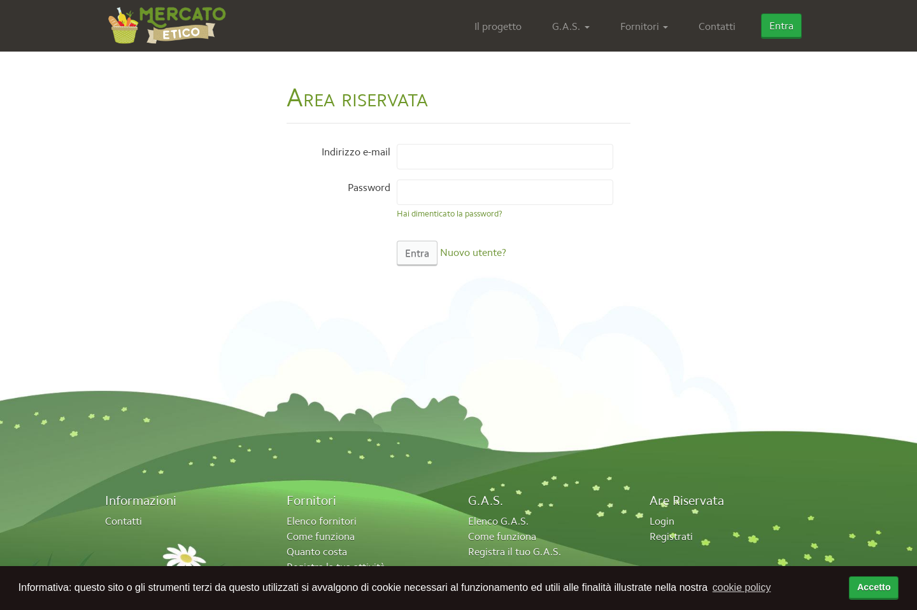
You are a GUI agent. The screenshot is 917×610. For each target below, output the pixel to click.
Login (662, 520)
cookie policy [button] (742, 587)
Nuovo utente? (473, 252)
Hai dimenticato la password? (449, 213)
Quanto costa (317, 551)
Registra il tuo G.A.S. (514, 551)
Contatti (717, 26)
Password (369, 187)
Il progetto (498, 26)
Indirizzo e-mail (356, 151)
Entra (781, 25)
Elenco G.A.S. (498, 520)
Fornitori (639, 26)
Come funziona (321, 536)
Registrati (671, 536)
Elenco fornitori (322, 520)
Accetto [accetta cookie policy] (874, 587)
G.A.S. (566, 26)
